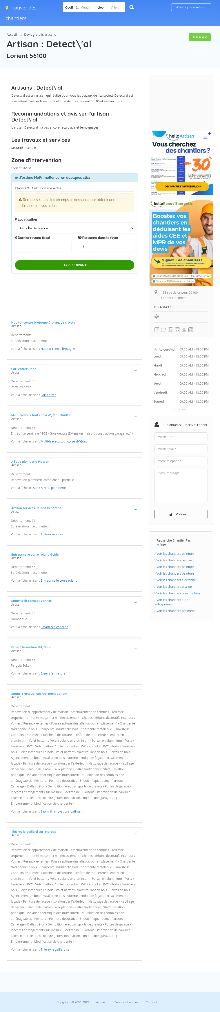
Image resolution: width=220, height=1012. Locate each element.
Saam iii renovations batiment (62, 811)
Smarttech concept (54, 627)
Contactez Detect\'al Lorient (187, 425)
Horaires (182, 409)
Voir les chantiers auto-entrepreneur (172, 602)
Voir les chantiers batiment (175, 611)
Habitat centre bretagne (58, 349)
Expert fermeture (53, 673)
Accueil (12, 34)
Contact (151, 1002)
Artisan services (52, 534)
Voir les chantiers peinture (174, 554)
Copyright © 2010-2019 (72, 1002)
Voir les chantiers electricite (175, 580)
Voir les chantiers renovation (176, 560)
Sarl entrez (48, 395)
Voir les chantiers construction (177, 593)
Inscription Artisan (191, 7)
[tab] (74, 324)
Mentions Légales (126, 1002)
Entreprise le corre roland (59, 580)
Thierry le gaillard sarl (56, 949)
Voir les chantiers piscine (173, 587)
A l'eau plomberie (53, 488)
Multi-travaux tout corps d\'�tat (64, 441)
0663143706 (164, 307)
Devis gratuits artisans (40, 34)
